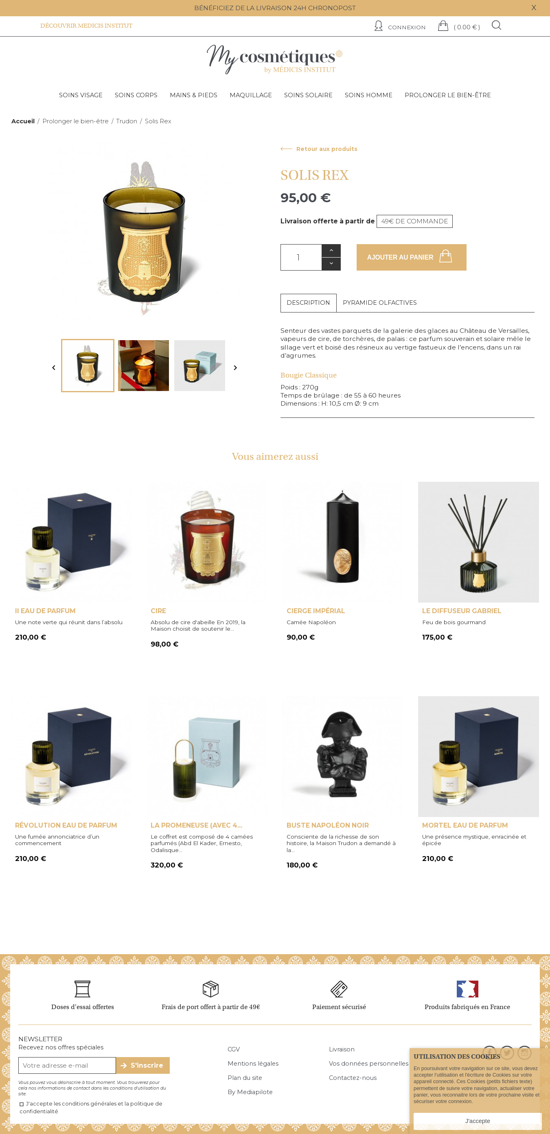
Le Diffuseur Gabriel (462, 611)
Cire (158, 611)
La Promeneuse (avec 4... (196, 825)
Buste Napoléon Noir (328, 825)
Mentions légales (253, 1063)
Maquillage (251, 95)
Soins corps (136, 95)
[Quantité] (301, 257)
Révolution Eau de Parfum (66, 825)
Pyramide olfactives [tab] (380, 302)
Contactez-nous (353, 1078)
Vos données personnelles (368, 1063)
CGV (234, 1049)
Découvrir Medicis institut (86, 25)
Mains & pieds (193, 95)
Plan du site (245, 1078)
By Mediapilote (250, 1092)
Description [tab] (308, 302)
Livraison (342, 1049)
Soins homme (368, 95)
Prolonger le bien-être (448, 95)
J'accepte (477, 1121)
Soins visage (81, 95)
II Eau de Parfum (45, 611)
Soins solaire (308, 95)
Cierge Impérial (316, 611)
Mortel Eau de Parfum (465, 825)
